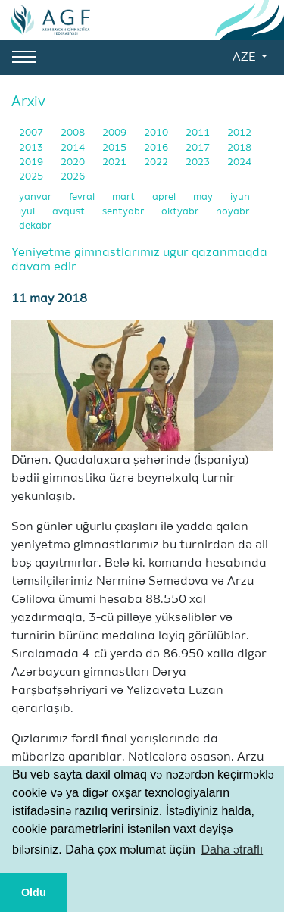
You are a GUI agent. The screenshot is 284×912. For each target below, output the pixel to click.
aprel (165, 197)
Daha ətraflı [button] (232, 849)
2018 (239, 148)
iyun (240, 197)
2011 (199, 133)
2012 (239, 133)
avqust (69, 212)
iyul (28, 212)
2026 (73, 177)
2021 (115, 162)
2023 (199, 162)
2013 (32, 148)
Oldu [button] (33, 892)
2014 (74, 148)
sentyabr (124, 212)
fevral (83, 197)
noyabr (232, 212)
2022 (157, 162)
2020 (74, 162)
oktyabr (181, 212)
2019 (32, 162)
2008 (74, 133)
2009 (115, 133)
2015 (115, 148)
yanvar (36, 197)
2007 (32, 133)
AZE (245, 58)
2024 (239, 162)
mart (124, 197)
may (204, 197)
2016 (157, 148)
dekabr (35, 226)
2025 (32, 177)
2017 (199, 148)
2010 (157, 133)
